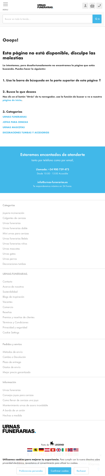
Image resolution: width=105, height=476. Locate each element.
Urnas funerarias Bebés (15, 238)
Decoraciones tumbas (14, 263)
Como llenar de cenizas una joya (20, 400)
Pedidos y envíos (12, 344)
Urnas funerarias (12, 223)
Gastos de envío (11, 367)
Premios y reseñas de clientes (18, 317)
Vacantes (7, 301)
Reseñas (7, 312)
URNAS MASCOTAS (14, 127)
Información (9, 382)
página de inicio (12, 100)
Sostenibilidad (10, 291)
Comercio (8, 307)
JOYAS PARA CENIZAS (15, 122)
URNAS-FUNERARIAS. (15, 273)
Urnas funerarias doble (15, 228)
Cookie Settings (11, 332)
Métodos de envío (13, 352)
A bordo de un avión (14, 410)
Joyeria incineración (13, 213)
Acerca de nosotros (13, 286)
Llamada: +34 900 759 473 (52, 169)
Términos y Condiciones (15, 322)
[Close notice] (100, 460)
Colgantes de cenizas (14, 218)
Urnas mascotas (11, 248)
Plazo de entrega (12, 362)
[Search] (97, 19)
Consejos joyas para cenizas (18, 395)
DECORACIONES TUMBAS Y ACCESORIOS (26, 132)
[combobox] (48, 19)
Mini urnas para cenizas (16, 233)
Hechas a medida (12, 415)
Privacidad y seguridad (15, 327)
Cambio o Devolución (14, 357)
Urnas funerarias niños (15, 243)
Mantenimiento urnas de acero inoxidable (25, 405)
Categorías (9, 205)
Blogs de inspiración (13, 296)
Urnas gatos (9, 253)
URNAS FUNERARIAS (15, 116)
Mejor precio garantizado (16, 372)
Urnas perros (10, 258)
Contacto (7, 281)
